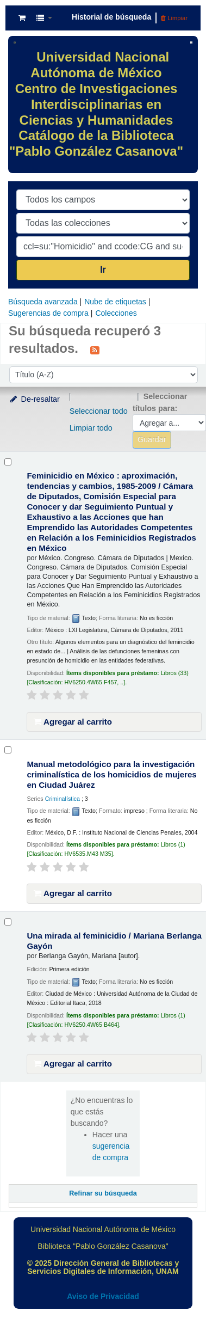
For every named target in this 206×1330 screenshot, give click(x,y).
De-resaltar (34, 399)
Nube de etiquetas (115, 301)
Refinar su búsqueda (103, 1193)
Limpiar (174, 18)
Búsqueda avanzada (43, 301)
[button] (22, 18)
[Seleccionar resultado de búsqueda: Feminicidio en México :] (7, 461)
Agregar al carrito (73, 721)
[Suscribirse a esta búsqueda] (95, 349)
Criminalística (62, 798)
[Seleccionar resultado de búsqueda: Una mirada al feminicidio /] (7, 922)
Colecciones (115, 313)
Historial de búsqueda (111, 17)
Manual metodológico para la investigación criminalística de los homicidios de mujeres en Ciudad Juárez (111, 774)
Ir (103, 269)
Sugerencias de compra (48, 313)
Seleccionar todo (99, 411)
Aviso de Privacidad (103, 1296)
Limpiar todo (91, 428)
